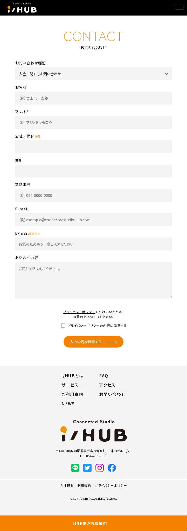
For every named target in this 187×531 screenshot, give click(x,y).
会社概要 (67, 485)
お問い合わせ (112, 394)
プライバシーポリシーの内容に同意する (97, 325)
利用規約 (85, 485)
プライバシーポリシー (79, 311)
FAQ (103, 375)
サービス (70, 385)
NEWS (68, 403)
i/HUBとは (72, 375)
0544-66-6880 (96, 456)
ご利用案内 (72, 394)
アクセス (107, 385)
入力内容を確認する (86, 341)
